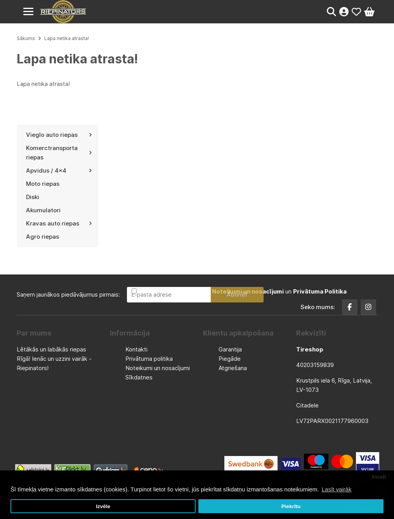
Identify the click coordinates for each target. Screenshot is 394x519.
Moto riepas (42, 183)
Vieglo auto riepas (59, 134)
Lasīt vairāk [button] (337, 489)
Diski (32, 197)
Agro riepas (42, 236)
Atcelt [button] (378, 477)
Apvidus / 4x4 (59, 170)
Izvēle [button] (103, 506)
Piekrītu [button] (291, 506)
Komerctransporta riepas (59, 152)
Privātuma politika (149, 358)
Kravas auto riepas (59, 223)
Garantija (230, 349)
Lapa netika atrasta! (66, 38)
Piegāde (230, 358)
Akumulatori (43, 210)
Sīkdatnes (139, 377)
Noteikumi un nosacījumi (157, 368)
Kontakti (136, 349)
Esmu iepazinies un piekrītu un (242, 291)
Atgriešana (233, 368)
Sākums (26, 38)
